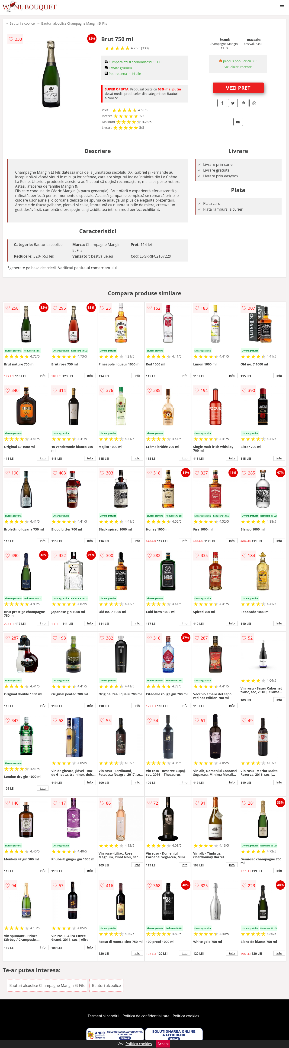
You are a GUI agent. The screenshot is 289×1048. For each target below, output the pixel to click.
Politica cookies (186, 1015)
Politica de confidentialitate (146, 1015)
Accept (163, 1043)
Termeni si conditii (103, 1015)
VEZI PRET (238, 87)
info (42, 376)
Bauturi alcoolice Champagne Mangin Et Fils (74, 23)
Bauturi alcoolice (22, 23)
